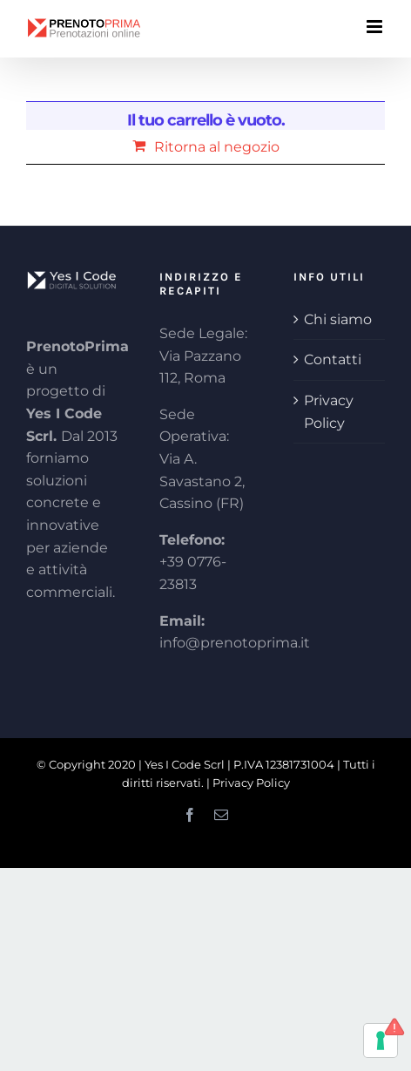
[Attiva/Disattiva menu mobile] (376, 26)
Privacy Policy (329, 411)
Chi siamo (338, 319)
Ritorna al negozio (217, 147)
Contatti (332, 359)
